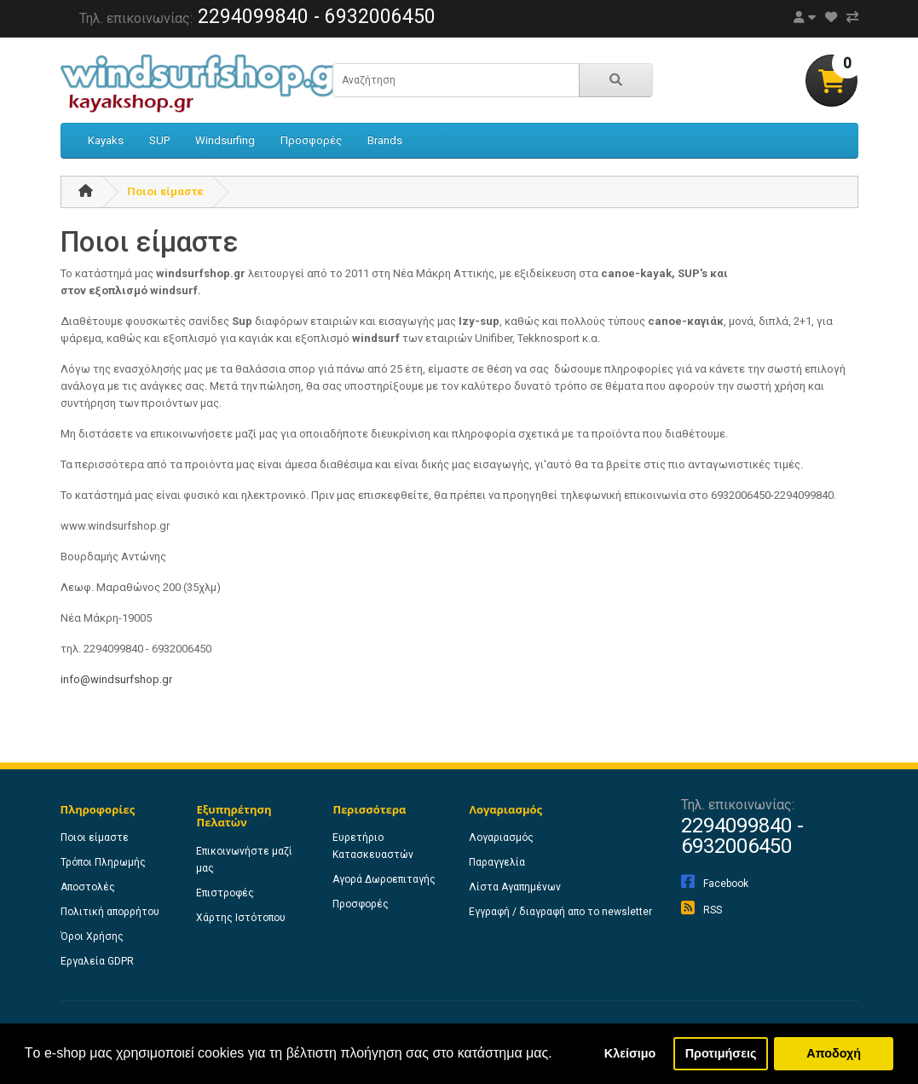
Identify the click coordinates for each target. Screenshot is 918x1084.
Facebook (714, 884)
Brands (384, 140)
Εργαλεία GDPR (97, 961)
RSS (701, 910)
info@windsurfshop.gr (116, 679)
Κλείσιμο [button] (630, 1053)
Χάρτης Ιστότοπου (241, 918)
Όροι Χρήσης (92, 936)
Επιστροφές (225, 893)
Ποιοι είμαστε (165, 191)
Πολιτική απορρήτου (110, 912)
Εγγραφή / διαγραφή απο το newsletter (560, 912)
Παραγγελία (497, 862)
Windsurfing (225, 140)
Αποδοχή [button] (833, 1053)
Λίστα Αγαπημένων (515, 887)
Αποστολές (88, 887)
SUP (159, 140)
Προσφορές (311, 140)
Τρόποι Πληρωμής (103, 862)
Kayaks (106, 140)
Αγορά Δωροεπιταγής (384, 879)
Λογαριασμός (501, 837)
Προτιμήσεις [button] (721, 1053)
